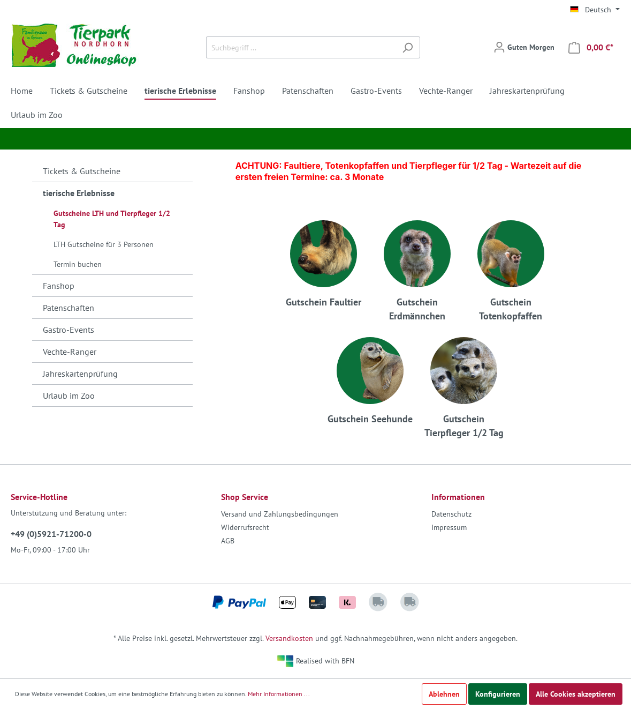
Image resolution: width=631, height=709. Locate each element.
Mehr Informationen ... (279, 694)
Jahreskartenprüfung (80, 373)
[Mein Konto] (523, 47)
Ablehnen (444, 694)
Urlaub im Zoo (69, 395)
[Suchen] (407, 47)
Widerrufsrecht (245, 527)
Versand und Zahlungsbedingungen (279, 514)
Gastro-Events (68, 329)
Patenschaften (68, 307)
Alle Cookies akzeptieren (575, 694)
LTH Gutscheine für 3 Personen (104, 244)
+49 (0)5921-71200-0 (51, 533)
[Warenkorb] (590, 47)
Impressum (449, 527)
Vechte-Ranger (69, 351)
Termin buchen (78, 264)
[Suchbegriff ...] (301, 47)
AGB (227, 541)
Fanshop (58, 285)
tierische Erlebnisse (79, 193)
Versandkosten (289, 638)
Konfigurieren (497, 694)
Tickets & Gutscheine (81, 171)
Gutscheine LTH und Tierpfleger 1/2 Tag (112, 218)
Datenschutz (451, 514)
